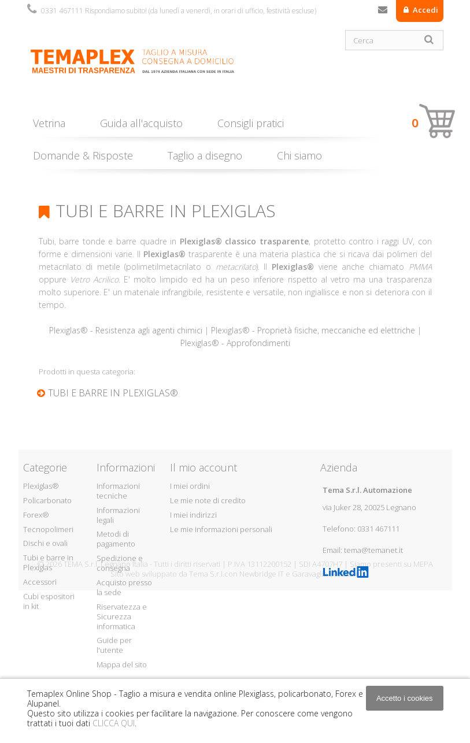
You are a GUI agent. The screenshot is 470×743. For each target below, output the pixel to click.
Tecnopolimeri (48, 529)
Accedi (424, 10)
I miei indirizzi (193, 515)
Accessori (40, 582)
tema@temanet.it (373, 550)
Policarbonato (47, 500)
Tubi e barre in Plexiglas (48, 562)
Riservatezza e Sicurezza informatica (122, 616)
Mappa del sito (122, 664)
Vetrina (49, 123)
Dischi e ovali (45, 543)
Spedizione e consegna (120, 563)
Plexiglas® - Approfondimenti (235, 342)
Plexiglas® (41, 486)
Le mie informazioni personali (221, 529)
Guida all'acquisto (141, 123)
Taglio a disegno (205, 155)
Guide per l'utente (114, 645)
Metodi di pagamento (116, 539)
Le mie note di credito (208, 500)
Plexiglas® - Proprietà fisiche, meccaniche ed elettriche (313, 330)
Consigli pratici (250, 123)
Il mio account (203, 467)
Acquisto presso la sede (124, 587)
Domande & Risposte (83, 155)
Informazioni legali (118, 515)
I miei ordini (190, 486)
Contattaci (382, 12)
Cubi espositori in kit (49, 601)
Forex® (36, 515)
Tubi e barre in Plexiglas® (113, 393)
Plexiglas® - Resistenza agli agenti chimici (125, 330)
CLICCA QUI (113, 723)
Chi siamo (299, 155)
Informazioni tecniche (118, 491)
